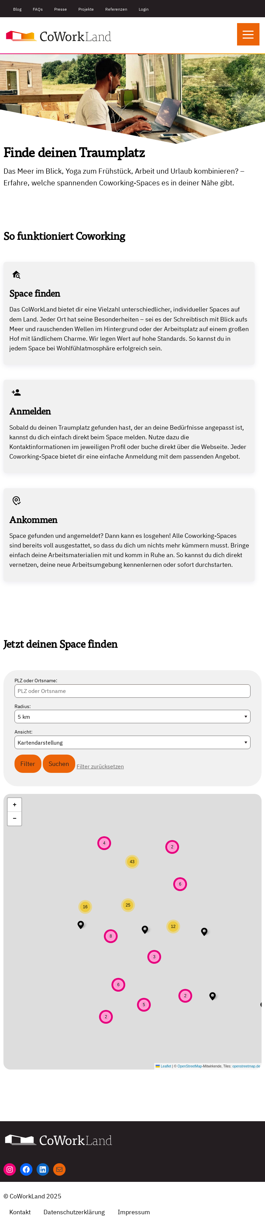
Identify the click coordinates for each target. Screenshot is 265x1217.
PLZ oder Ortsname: (35, 680)
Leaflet (163, 1066)
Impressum (134, 1212)
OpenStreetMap (189, 1066)
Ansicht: (23, 732)
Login (144, 9)
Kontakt (20, 1212)
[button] (212, 996)
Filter (27, 764)
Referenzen (116, 9)
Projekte (86, 9)
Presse (60, 9)
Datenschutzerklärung (74, 1212)
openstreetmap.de (246, 1066)
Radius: (22, 706)
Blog (17, 9)
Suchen (59, 764)
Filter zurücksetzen (100, 766)
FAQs (38, 9)
